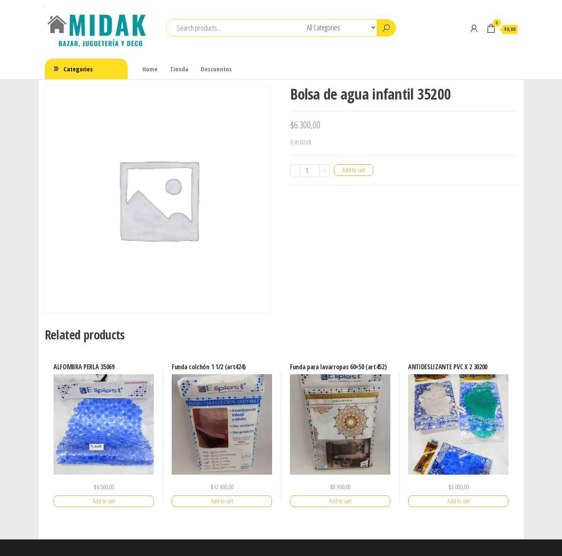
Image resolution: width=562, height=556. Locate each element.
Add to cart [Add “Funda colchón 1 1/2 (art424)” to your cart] (222, 501)
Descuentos (216, 69)
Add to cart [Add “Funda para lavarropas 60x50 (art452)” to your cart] (340, 501)
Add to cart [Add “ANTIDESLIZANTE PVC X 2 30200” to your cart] (459, 501)
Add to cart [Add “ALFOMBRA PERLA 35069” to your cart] (104, 501)
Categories (78, 69)
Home (150, 69)
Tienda (179, 69)
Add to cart (354, 170)
